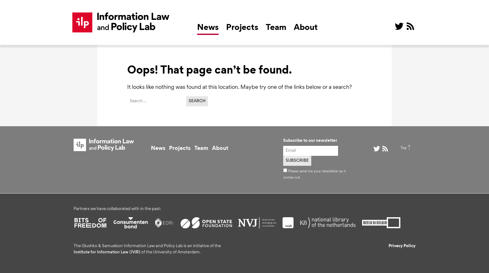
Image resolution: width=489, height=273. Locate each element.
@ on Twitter (399, 26)
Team (276, 28)
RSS (410, 26)
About (306, 28)
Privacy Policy (402, 246)
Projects (242, 28)
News (208, 28)
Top (403, 148)
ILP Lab (121, 22)
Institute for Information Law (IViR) (107, 252)
